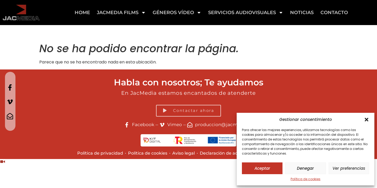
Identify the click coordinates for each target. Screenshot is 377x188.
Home (82, 12)
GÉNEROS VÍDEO (177, 12)
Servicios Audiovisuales (245, 12)
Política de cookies (305, 179)
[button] (366, 119)
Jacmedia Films (121, 12)
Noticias (302, 12)
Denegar (305, 168)
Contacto (334, 12)
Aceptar (262, 168)
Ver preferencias (348, 168)
